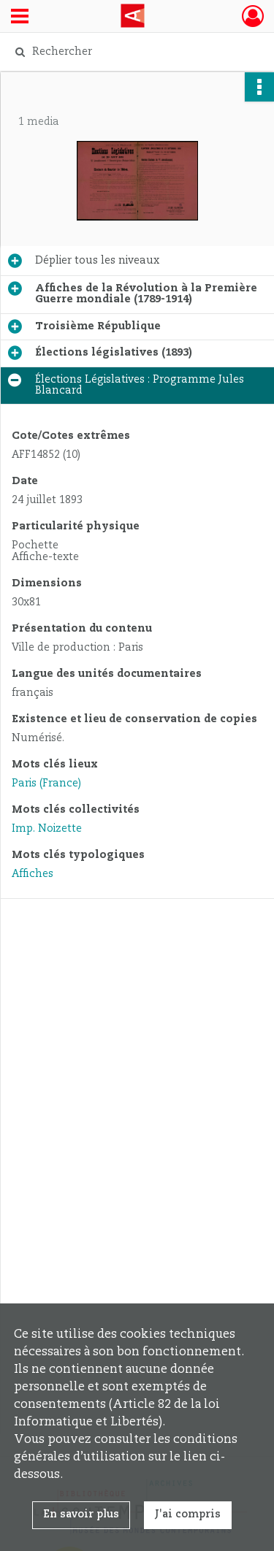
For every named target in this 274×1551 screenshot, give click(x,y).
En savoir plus (81, 1514)
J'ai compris (188, 1514)
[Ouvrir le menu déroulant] (19, 17)
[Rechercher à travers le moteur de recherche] (135, 52)
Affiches (32, 874)
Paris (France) (46, 783)
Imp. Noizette (47, 829)
